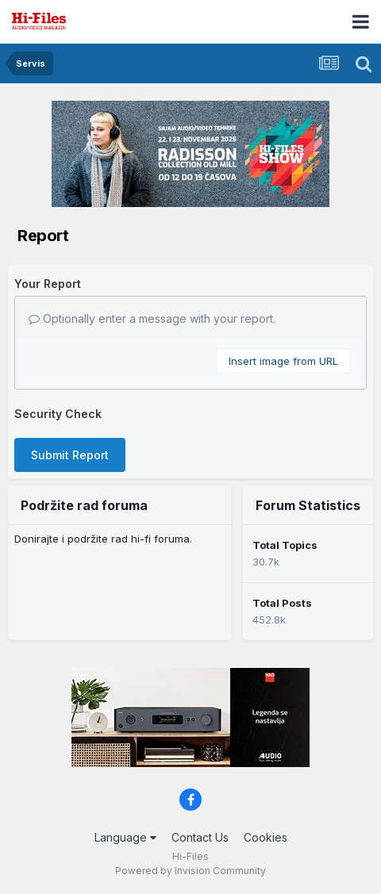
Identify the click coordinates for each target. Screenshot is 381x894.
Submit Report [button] (70, 455)
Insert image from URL (283, 361)
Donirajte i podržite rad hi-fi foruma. (103, 538)
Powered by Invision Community (190, 871)
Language (125, 837)
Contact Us (200, 837)
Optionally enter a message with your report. (152, 318)
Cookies (265, 837)
